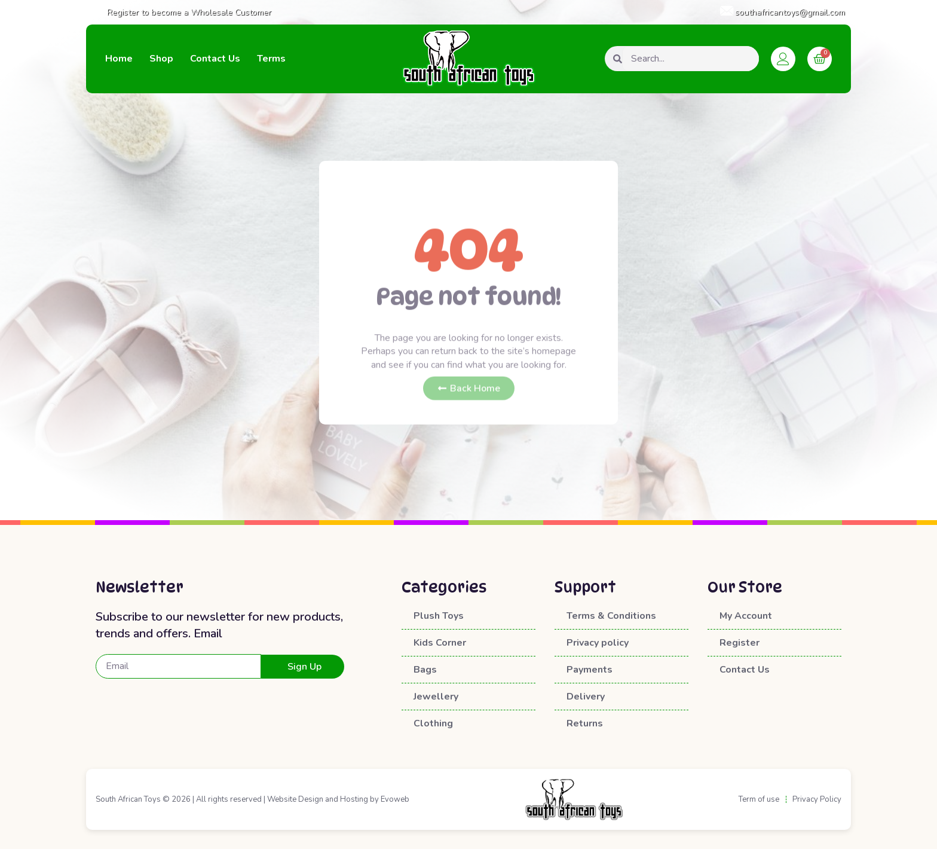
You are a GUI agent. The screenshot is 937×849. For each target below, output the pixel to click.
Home (119, 58)
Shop (161, 58)
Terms (271, 58)
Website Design (295, 799)
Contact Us (215, 58)
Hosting (354, 799)
